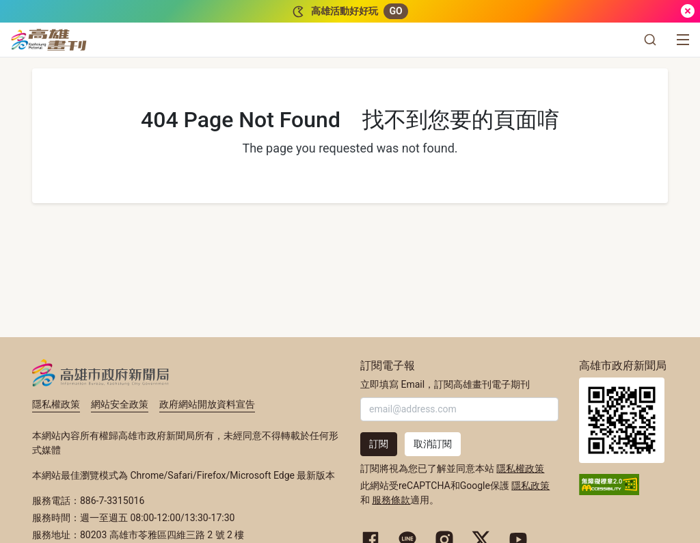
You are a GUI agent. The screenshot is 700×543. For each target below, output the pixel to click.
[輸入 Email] (459, 409)
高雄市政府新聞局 (101, 372)
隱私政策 (530, 485)
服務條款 (391, 499)
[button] (650, 40)
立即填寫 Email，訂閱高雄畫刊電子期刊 (445, 384)
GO (395, 10)
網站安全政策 (119, 404)
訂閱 (378, 443)
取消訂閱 (433, 443)
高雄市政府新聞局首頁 (621, 420)
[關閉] (687, 11)
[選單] (683, 40)
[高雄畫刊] (49, 40)
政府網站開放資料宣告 (207, 404)
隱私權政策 (56, 404)
